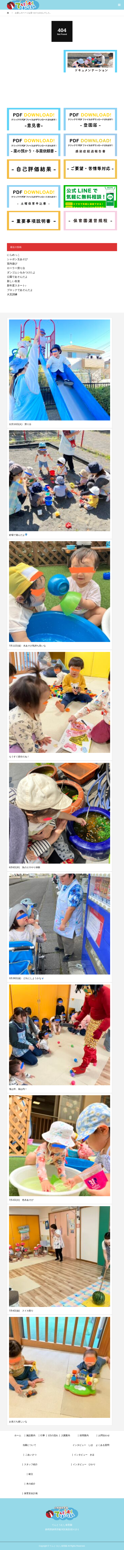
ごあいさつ (30, 1454)
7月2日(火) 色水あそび (21, 1200)
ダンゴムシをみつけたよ (21, 272)
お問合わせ (104, 1435)
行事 (42, 1435)
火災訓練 (12, 294)
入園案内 (65, 1435)
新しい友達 (13, 281)
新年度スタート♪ (16, 285)
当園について (29, 1445)
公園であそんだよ (17, 276)
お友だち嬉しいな (18, 1421)
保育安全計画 (31, 1493)
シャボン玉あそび (17, 259)
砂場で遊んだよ (18, 535)
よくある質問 (102, 1445)
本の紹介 (30, 1483)
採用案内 (84, 1435)
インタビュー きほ (84, 1454)
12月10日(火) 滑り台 (20, 424)
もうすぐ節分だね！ (19, 756)
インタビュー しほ (82, 1445)
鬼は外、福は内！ (18, 1089)
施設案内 (30, 1435)
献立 (31, 1474)
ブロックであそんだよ (20, 290)
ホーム (17, 1435)
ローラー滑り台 (16, 268)
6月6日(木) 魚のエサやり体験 (24, 867)
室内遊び (12, 263)
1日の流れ (53, 1435)
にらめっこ (13, 255)
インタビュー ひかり (84, 1464)
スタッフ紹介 (31, 1464)
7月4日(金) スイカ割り (21, 1310)
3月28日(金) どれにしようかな (26, 978)
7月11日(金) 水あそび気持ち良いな (27, 645)
